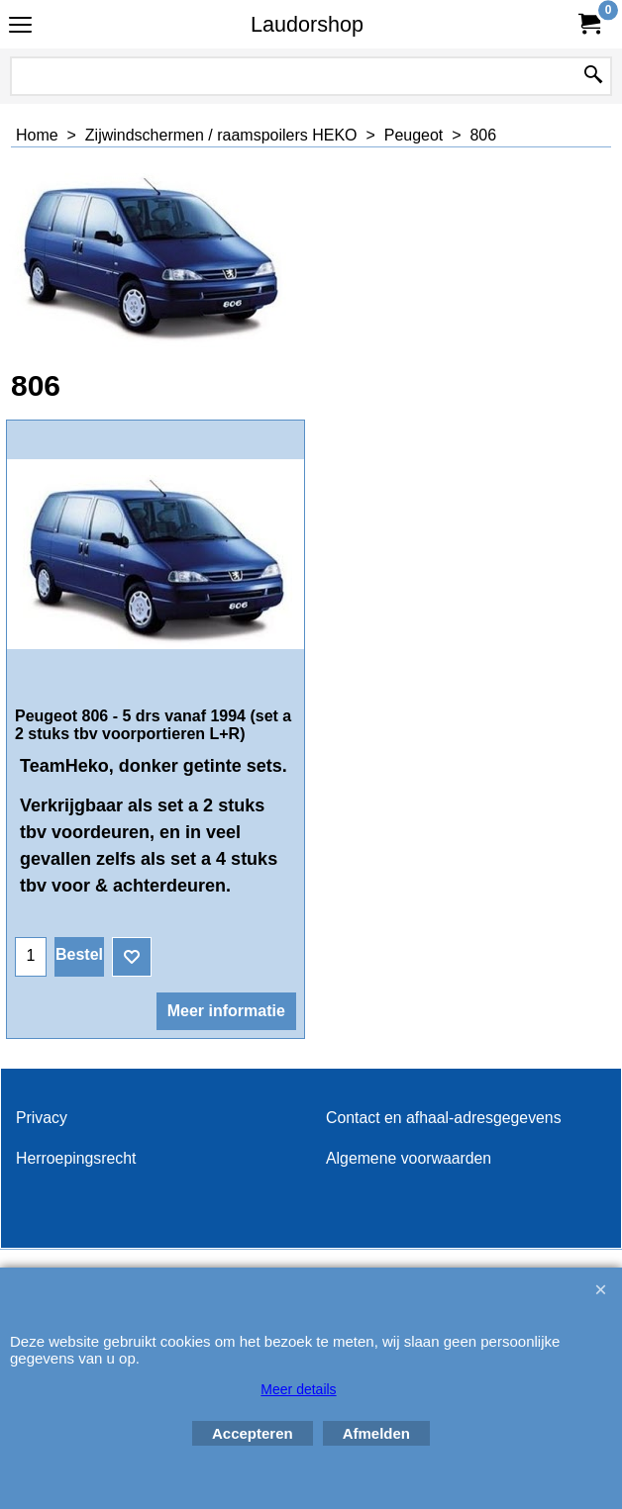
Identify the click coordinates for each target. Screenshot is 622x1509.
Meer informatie (226, 1010)
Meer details (298, 1389)
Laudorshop (307, 24)
